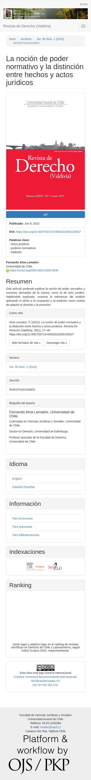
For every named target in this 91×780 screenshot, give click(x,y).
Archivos (26, 39)
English (17, 478)
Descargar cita (57, 342)
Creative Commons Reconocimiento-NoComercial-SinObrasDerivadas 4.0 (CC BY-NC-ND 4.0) (45, 681)
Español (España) (23, 487)
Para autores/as (22, 526)
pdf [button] (45, 214)
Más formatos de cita (26, 342)
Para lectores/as (22, 518)
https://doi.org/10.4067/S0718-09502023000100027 (48, 231)
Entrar (84, 4)
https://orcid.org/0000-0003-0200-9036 (32, 270)
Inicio (12, 39)
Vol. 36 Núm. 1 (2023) (50, 39)
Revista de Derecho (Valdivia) (27, 26)
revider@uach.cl (50, 727)
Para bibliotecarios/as (25, 535)
